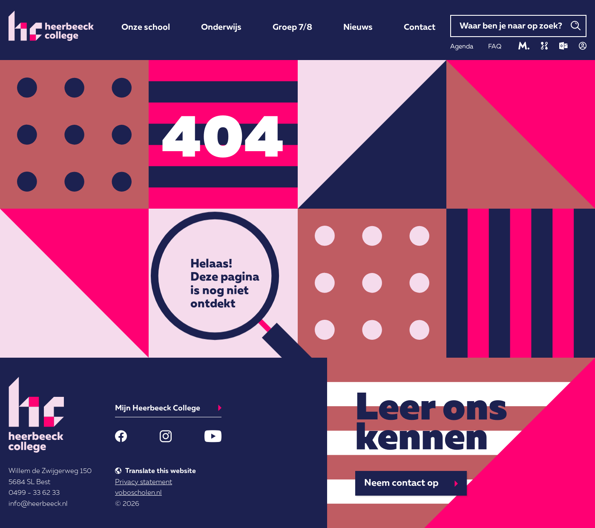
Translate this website (160, 470)
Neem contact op (401, 482)
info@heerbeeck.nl (38, 503)
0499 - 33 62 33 (34, 492)
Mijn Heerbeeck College (157, 407)
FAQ (494, 46)
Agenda (461, 46)
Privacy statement (143, 481)
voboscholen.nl (138, 492)
